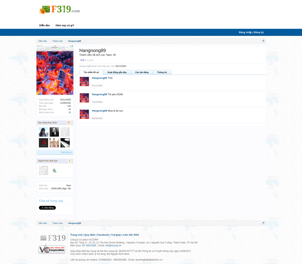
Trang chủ (76, 234)
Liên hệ (127, 234)
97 (69, 122)
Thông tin (162, 72)
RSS (136, 234)
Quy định (89, 234)
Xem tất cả (66, 152)
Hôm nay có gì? (65, 25)
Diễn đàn (44, 25)
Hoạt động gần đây (117, 72)
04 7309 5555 (89, 245)
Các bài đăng (141, 72)
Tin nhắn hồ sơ (91, 72)
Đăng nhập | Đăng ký (251, 32)
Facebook (103, 234)
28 (70, 112)
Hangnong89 (99, 78)
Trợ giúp (116, 234)
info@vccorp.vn (113, 245)
